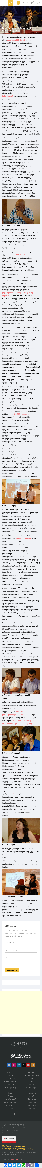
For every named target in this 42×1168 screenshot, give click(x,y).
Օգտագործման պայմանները (13, 1149)
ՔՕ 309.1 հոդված (21, 414)
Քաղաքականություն (10, 1088)
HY (18, 3)
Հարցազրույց (31, 1105)
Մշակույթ (31, 1081)
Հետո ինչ (10, 1072)
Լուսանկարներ (31, 1102)
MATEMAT (15, 1159)
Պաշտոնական (31, 1088)
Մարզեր (31, 1078)
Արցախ (10, 1093)
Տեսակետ (31, 1108)
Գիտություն (31, 1099)
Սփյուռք (11, 1096)
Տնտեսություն (31, 1072)
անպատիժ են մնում (16, 40)
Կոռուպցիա (31, 1093)
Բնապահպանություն (31, 1075)
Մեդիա (10, 1108)
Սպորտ (31, 1084)
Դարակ (10, 1075)
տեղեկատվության (23, 538)
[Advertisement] (21, 1012)
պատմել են (13, 794)
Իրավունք (10, 1084)
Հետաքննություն (10, 1078)
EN (28, 3)
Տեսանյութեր (10, 1113)
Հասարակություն (10, 1081)
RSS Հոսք (30, 1149)
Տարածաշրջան (10, 1099)
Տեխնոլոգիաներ (10, 1102)
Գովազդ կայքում (18, 1146)
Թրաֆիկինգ (10, 1105)
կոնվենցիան (7, 96)
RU (23, 3)
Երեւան (31, 1096)
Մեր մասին (6, 1146)
